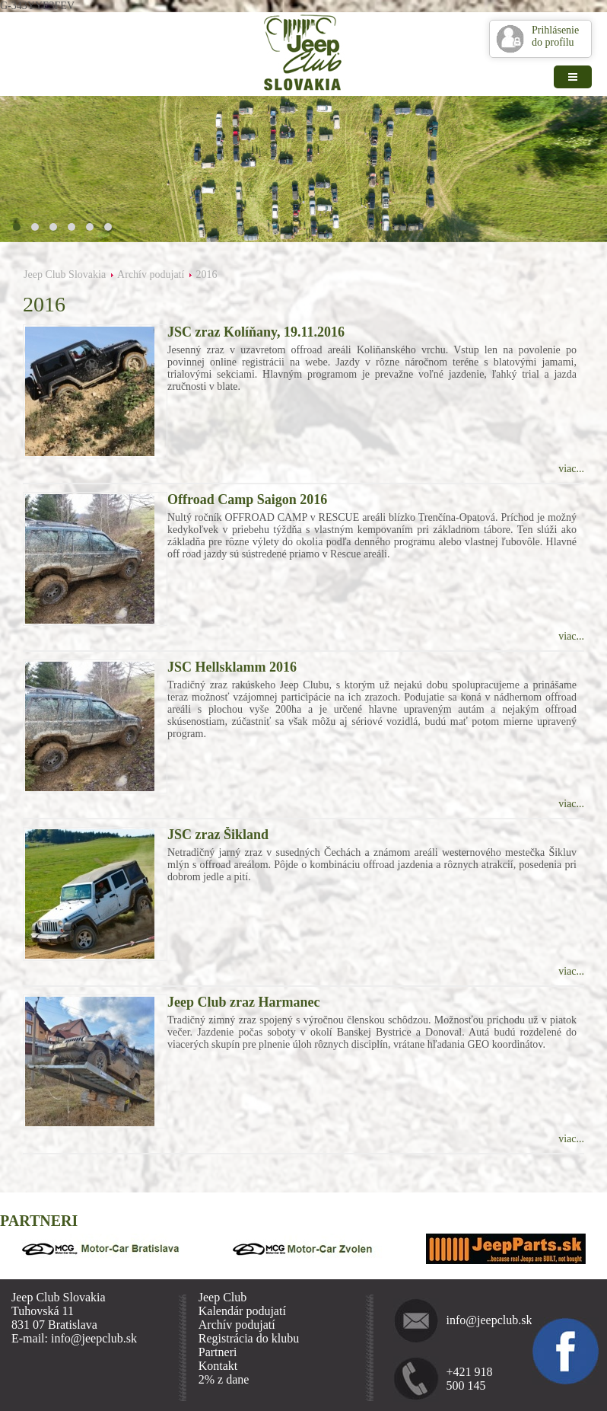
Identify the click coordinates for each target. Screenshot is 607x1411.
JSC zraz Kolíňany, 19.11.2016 (256, 332)
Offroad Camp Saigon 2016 (247, 499)
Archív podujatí (150, 274)
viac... (571, 468)
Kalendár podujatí (242, 1310)
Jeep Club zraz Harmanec (243, 1002)
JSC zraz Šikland (218, 834)
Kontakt (218, 1365)
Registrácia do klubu (249, 1338)
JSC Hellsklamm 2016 (232, 667)
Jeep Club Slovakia (65, 274)
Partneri (218, 1352)
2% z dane (224, 1379)
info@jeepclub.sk (485, 1320)
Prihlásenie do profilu (555, 36)
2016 (206, 274)
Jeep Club (223, 1297)
